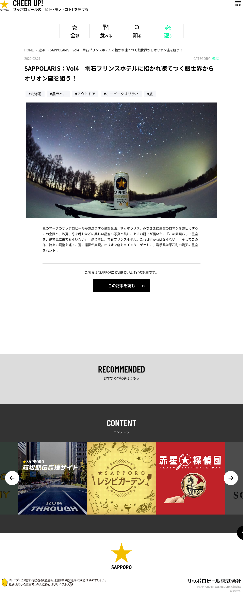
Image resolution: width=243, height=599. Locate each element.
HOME (29, 49)
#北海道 (35, 93)
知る (137, 34)
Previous (12, 478)
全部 (74, 34)
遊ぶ (168, 34)
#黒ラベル (58, 93)
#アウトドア (85, 93)
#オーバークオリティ (121, 93)
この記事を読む (121, 285)
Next (231, 478)
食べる (106, 34)
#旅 (150, 93)
